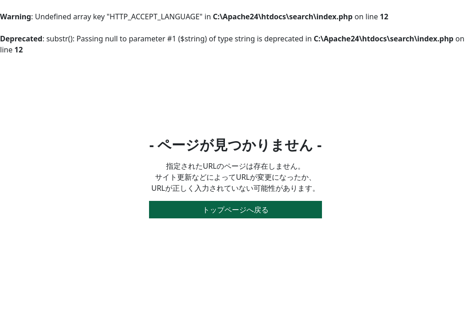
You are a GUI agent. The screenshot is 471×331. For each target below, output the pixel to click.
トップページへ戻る (235, 210)
